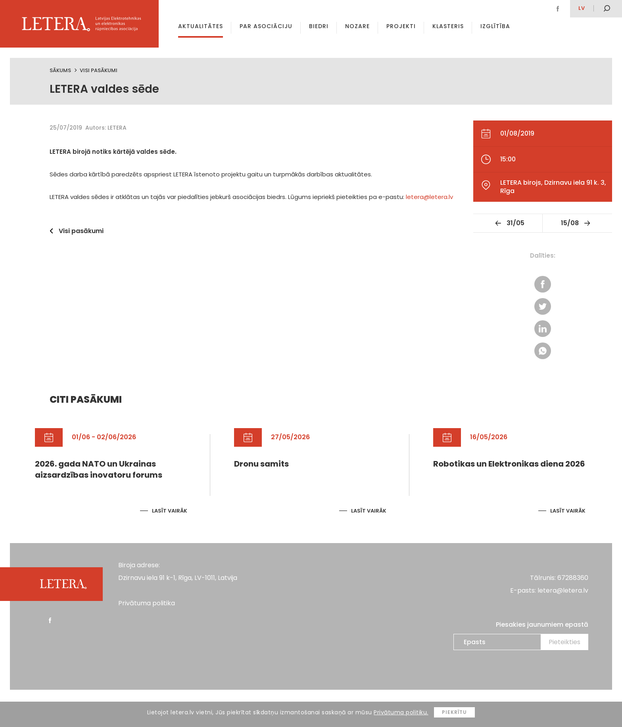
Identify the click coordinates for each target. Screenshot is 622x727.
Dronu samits (261, 464)
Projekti (401, 26)
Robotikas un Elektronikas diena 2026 (509, 464)
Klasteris (448, 26)
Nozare (357, 26)
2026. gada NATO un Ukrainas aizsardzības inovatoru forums (98, 470)
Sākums (60, 70)
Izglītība (495, 26)
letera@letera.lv (429, 197)
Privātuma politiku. (401, 712)
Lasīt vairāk (169, 511)
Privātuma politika (146, 603)
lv (581, 8)
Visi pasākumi (98, 70)
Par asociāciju (266, 26)
